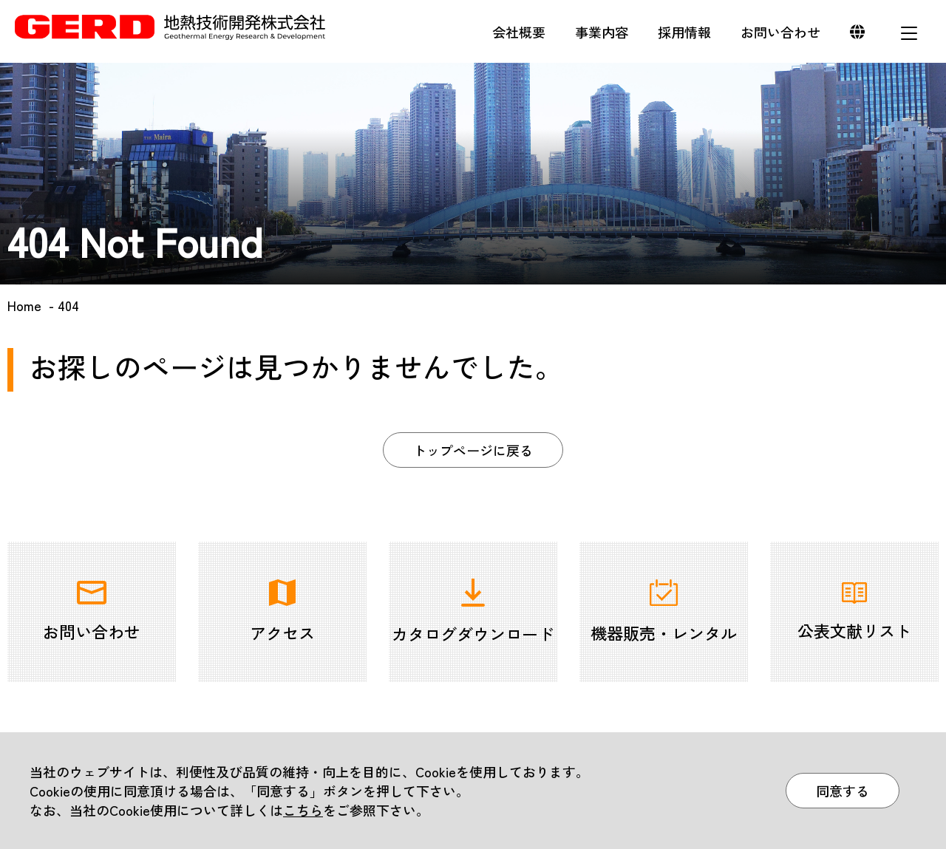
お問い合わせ (780, 31)
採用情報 (684, 31)
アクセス (282, 611)
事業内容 (601, 31)
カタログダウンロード (473, 612)
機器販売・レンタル (664, 611)
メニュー (909, 33)
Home (24, 305)
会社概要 (518, 31)
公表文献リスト (854, 612)
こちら (303, 809)
